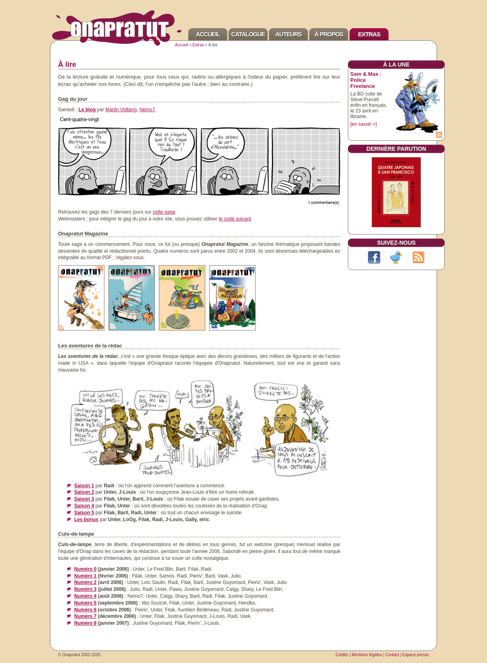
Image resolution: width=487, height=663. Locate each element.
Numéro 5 (85, 603)
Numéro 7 (85, 616)
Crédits (341, 655)
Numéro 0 (85, 569)
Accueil (208, 34)
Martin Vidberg (121, 109)
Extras (369, 34)
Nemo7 (147, 109)
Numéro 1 (85, 576)
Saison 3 (84, 499)
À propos (328, 34)
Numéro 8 (85, 623)
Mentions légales (367, 655)
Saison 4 (84, 506)
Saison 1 (84, 485)
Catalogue (248, 34)
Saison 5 (84, 512)
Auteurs (288, 34)
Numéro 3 (85, 589)
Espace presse (415, 655)
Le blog (87, 109)
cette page (164, 212)
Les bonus (86, 519)
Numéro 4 (85, 596)
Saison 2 (84, 492)
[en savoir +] (363, 124)
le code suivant (235, 219)
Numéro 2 (85, 582)
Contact (392, 655)
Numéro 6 (85, 610)
